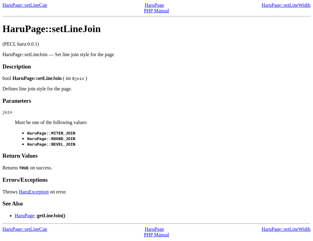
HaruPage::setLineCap (24, 5)
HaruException (34, 192)
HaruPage (154, 5)
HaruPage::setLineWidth (286, 5)
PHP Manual (156, 10)
